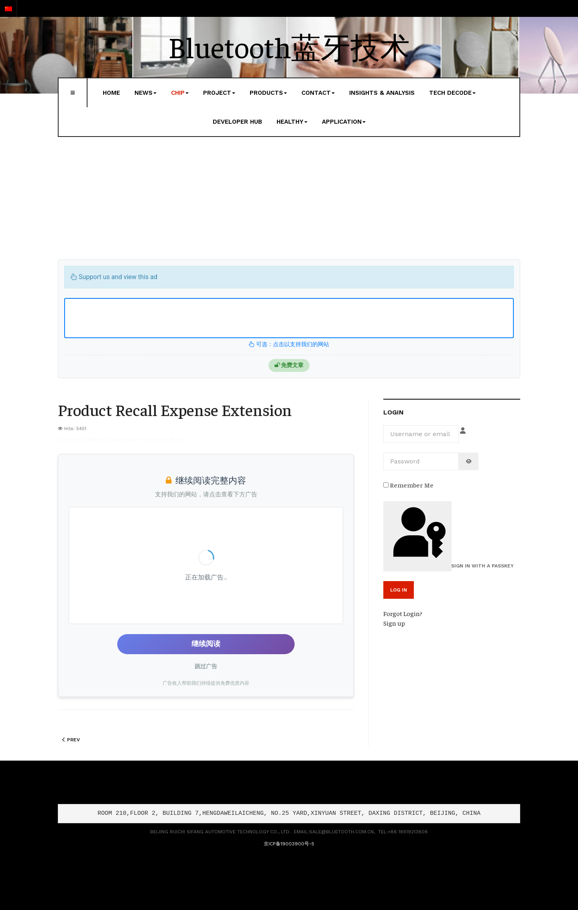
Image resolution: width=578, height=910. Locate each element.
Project (219, 92)
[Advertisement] (289, 199)
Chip (180, 92)
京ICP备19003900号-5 (289, 844)
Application (344, 121)
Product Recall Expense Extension (175, 409)
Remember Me (408, 485)
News (145, 92)
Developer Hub (237, 121)
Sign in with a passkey (418, 536)
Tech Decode (452, 92)
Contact (318, 92)
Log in (398, 590)
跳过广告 (206, 666)
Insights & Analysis (382, 92)
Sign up (394, 623)
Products (268, 92)
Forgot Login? (402, 613)
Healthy (292, 121)
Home (111, 92)
